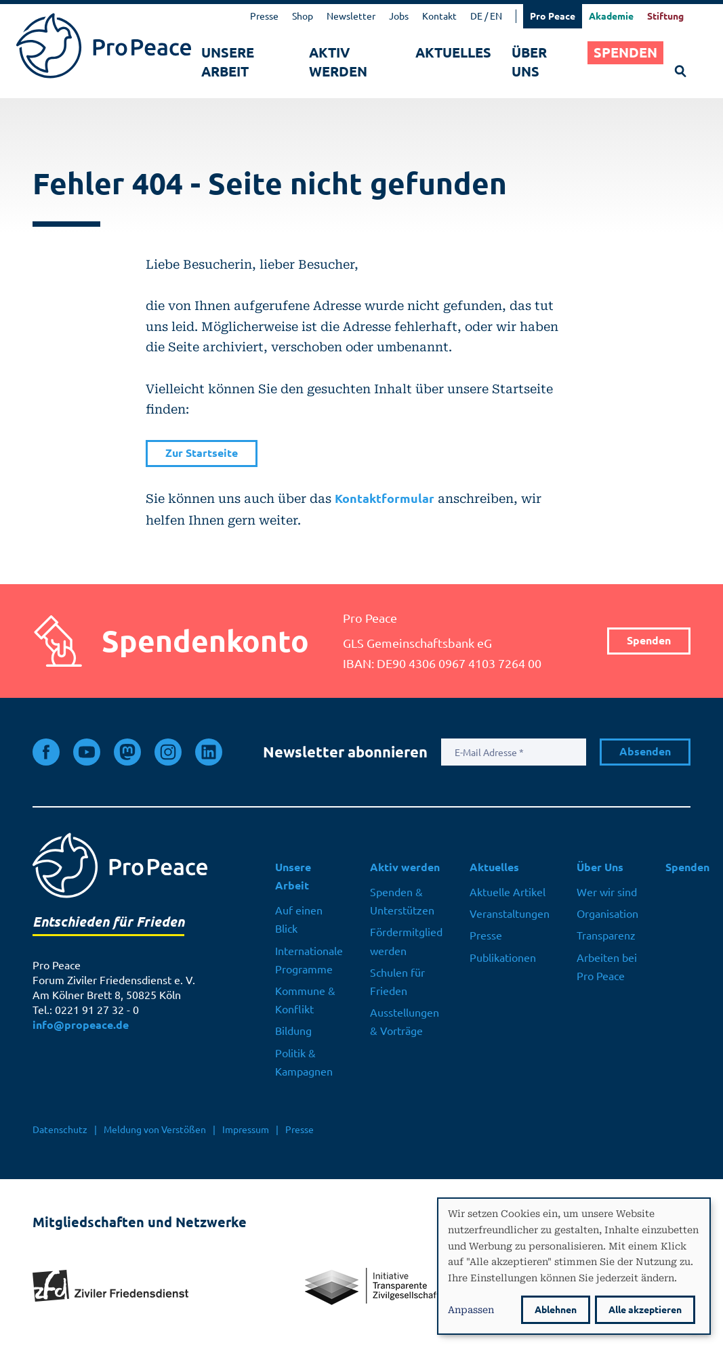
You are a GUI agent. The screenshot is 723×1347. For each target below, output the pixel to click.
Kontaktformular (384, 498)
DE (476, 16)
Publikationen (503, 958)
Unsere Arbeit (227, 62)
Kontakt (439, 16)
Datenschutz (60, 1129)
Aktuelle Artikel (507, 892)
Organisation (607, 914)
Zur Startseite (201, 453)
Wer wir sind (607, 892)
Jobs (399, 16)
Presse (264, 16)
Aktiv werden (338, 62)
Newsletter (351, 16)
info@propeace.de (81, 1025)
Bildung (293, 1031)
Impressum (245, 1129)
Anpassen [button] (471, 1309)
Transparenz (606, 935)
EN (496, 16)
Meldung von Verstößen (155, 1129)
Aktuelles (453, 52)
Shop (302, 16)
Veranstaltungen (510, 914)
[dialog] (573, 1266)
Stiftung (665, 16)
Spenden (625, 52)
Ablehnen (556, 1309)
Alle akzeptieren (645, 1309)
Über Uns (529, 62)
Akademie (611, 16)
